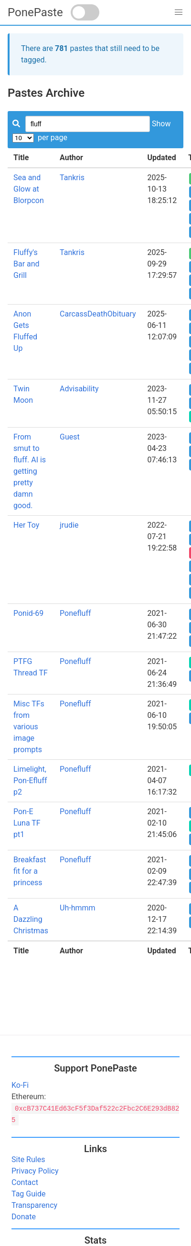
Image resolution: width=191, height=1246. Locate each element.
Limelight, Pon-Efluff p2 (30, 781)
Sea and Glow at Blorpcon (28, 189)
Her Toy (26, 525)
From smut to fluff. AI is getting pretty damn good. (29, 471)
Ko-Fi (20, 1085)
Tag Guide (28, 1193)
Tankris (72, 177)
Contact (24, 1182)
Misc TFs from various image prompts (28, 726)
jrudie (69, 525)
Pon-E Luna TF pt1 (27, 823)
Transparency (34, 1205)
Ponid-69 (28, 613)
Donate (23, 1216)
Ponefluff (75, 613)
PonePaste (35, 12)
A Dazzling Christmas (30, 919)
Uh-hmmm (78, 907)
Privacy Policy (35, 1170)
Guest (70, 436)
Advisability (79, 388)
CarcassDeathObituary (98, 313)
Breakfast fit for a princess (29, 871)
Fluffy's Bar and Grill (26, 264)
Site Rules (28, 1159)
